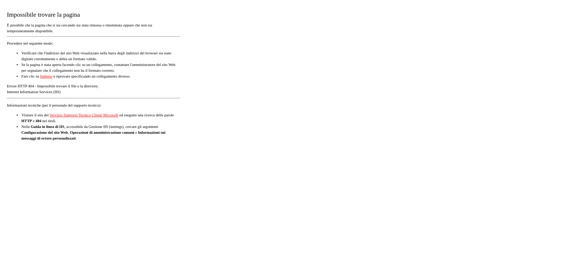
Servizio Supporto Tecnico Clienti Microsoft (84, 115)
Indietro (46, 76)
